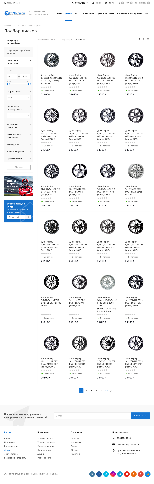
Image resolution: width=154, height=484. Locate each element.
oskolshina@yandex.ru (128, 444)
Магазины (76, 442)
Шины (7, 438)
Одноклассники (134, 474)
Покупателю (43, 432)
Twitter (106, 474)
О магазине (76, 432)
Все (107, 390)
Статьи (74, 446)
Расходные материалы (15, 458)
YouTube (127, 474)
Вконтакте (92, 474)
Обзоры (74, 450)
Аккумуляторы (11, 454)
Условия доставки (46, 442)
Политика (75, 454)
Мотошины (9, 442)
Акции (40, 454)
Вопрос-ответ (44, 450)
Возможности (44, 458)
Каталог (8, 432)
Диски (7, 450)
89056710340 (124, 438)
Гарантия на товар (46, 446)
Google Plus (141, 474)
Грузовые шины (11, 446)
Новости (75, 438)
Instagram (113, 474)
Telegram (120, 474)
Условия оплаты (45, 438)
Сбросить (19, 167)
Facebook (99, 474)
